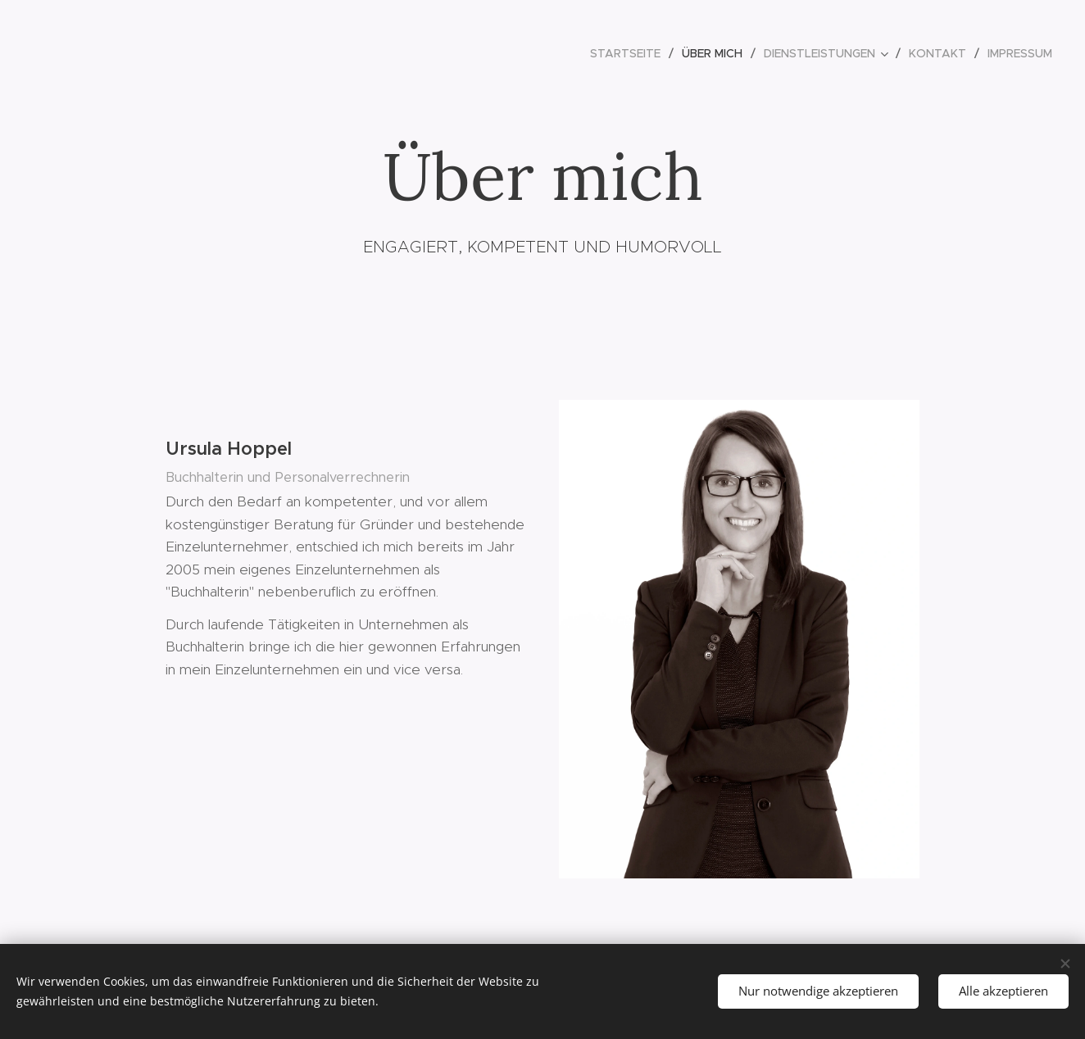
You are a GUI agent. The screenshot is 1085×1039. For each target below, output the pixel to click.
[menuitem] (630, 53)
